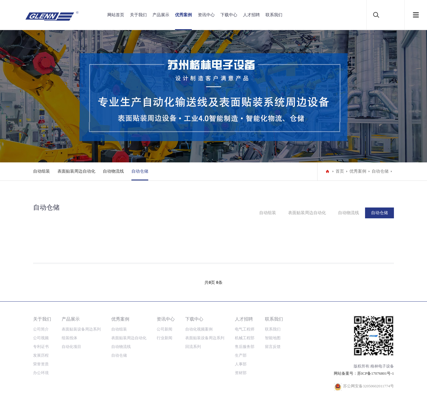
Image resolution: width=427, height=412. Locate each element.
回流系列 (193, 346)
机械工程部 (244, 338)
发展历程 (41, 355)
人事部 (241, 364)
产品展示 (160, 15)
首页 (340, 171)
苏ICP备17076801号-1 (375, 373)
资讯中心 (206, 15)
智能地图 (273, 338)
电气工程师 (244, 329)
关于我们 (138, 15)
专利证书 (41, 346)
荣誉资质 (41, 364)
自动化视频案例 (199, 329)
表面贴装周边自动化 (76, 171)
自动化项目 (71, 346)
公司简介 (41, 329)
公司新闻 (164, 329)
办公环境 (41, 372)
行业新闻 (164, 338)
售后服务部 (244, 346)
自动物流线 (113, 171)
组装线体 (69, 338)
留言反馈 (273, 346)
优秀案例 (183, 15)
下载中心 (228, 15)
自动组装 (41, 171)
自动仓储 (139, 171)
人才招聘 (251, 15)
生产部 (241, 355)
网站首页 (115, 15)
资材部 (241, 372)
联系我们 (274, 15)
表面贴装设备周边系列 (81, 329)
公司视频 (41, 338)
